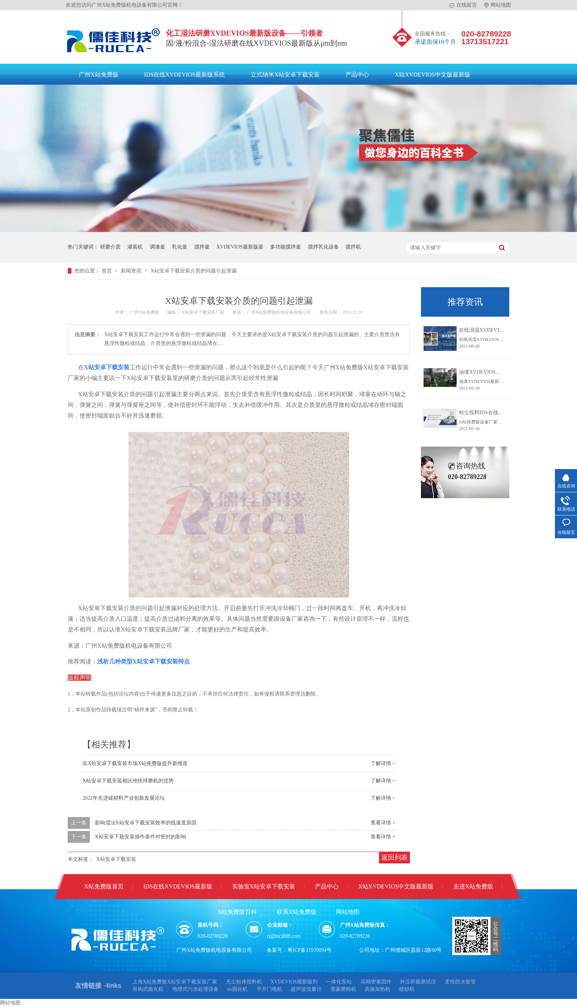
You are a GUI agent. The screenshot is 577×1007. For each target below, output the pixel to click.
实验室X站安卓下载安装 (263, 886)
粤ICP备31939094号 (309, 950)
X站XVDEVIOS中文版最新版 (432, 74)
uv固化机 (237, 989)
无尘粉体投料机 (244, 982)
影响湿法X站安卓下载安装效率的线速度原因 (146, 822)
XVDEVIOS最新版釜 (239, 247)
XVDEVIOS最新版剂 (294, 982)
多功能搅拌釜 (285, 247)
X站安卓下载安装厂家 (203, 312)
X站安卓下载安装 (116, 859)
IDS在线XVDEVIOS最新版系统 (184, 74)
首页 (107, 271)
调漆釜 (157, 247)
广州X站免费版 (98, 74)
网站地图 (497, 5)
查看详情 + (383, 822)
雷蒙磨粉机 (343, 989)
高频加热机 (377, 989)
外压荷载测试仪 (418, 982)
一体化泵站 (339, 982)
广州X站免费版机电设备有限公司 (280, 312)
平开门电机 (269, 989)
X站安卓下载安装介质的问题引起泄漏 (194, 271)
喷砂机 (407, 989)
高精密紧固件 (376, 982)
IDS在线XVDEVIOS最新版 (178, 886)
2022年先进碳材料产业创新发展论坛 (123, 798)
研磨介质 (110, 247)
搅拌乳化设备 (323, 247)
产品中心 (357, 74)
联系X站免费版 (296, 912)
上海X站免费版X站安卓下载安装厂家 (174, 982)
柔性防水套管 (460, 982)
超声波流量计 (306, 989)
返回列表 (394, 857)
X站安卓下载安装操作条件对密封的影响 (140, 836)
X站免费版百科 (237, 912)
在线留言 (463, 5)
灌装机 (135, 247)
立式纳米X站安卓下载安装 (285, 74)
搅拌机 (353, 247)
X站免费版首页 (104, 886)
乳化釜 (179, 247)
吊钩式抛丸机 (147, 989)
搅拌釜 (202, 247)
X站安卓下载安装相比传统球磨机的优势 (128, 781)
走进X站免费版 (473, 886)
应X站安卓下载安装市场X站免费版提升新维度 (135, 763)
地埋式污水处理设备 (195, 989)
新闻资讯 (132, 271)
